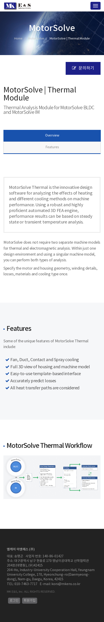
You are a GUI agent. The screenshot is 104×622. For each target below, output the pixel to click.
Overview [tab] (52, 135)
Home (18, 38)
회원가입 (30, 600)
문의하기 (83, 68)
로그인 (14, 600)
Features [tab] (52, 147)
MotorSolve (36, 38)
